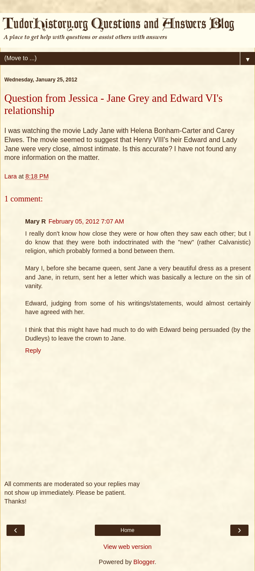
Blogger (144, 561)
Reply (33, 350)
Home (127, 530)
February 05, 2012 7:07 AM (86, 221)
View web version (127, 546)
